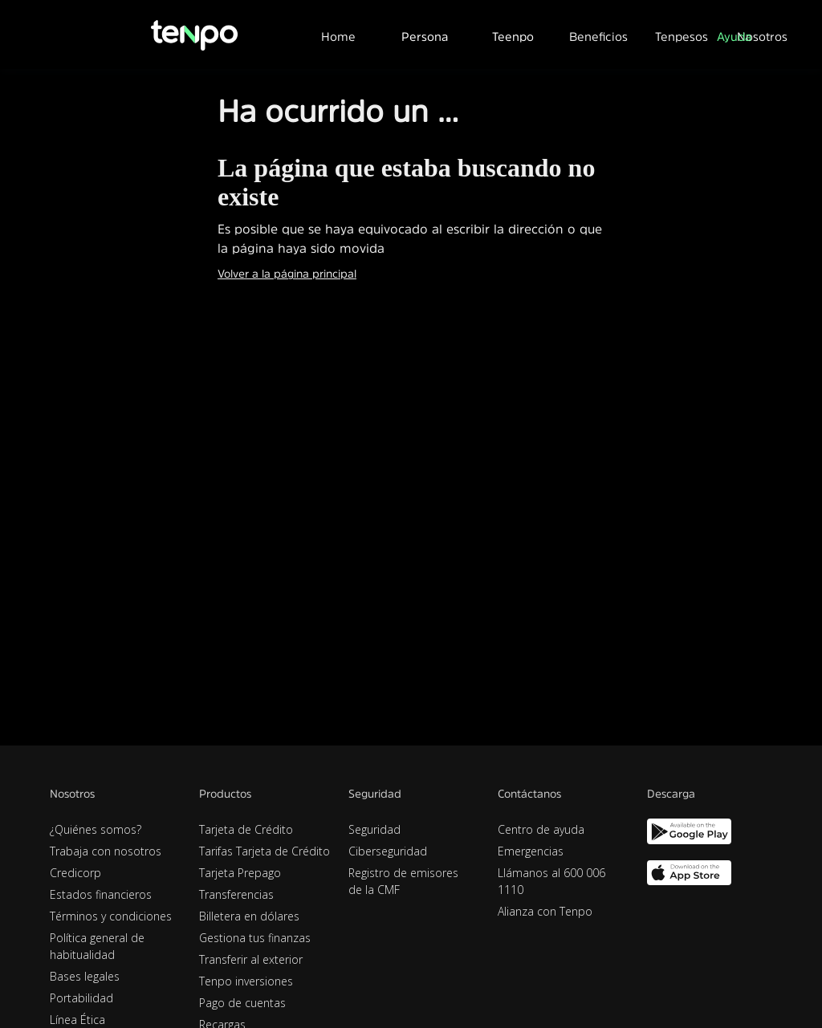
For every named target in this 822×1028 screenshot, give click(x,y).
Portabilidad (81, 998)
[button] (425, 34)
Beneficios (598, 36)
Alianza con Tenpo (545, 911)
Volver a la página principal (287, 273)
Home (338, 36)
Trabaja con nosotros (105, 851)
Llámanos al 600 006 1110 (551, 881)
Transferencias (236, 894)
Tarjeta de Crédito (246, 829)
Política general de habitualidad (97, 946)
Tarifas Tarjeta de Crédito (264, 851)
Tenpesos (681, 36)
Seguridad (374, 829)
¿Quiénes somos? (95, 829)
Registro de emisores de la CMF (403, 881)
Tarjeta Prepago (240, 872)
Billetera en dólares (249, 916)
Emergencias (531, 851)
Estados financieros (101, 894)
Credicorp (75, 872)
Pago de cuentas (242, 1002)
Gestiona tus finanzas (255, 937)
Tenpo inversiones (246, 981)
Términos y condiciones (111, 916)
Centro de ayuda (541, 829)
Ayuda (734, 36)
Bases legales (85, 976)
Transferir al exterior (251, 959)
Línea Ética (77, 1019)
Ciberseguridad (387, 851)
